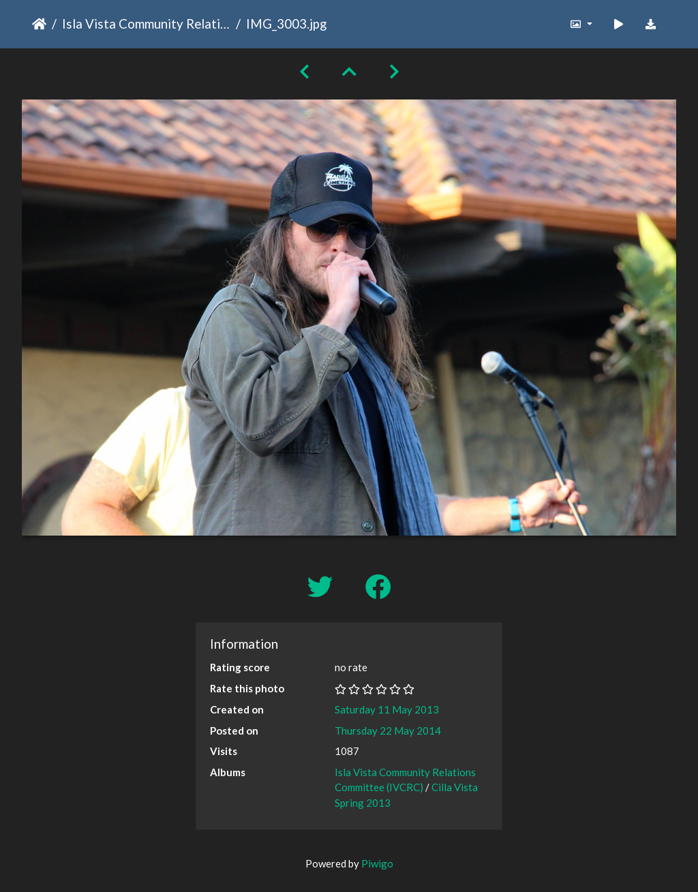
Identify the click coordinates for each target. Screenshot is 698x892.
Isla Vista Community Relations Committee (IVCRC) (146, 23)
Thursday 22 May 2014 (388, 730)
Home (39, 23)
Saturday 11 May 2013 (387, 709)
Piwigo (377, 863)
